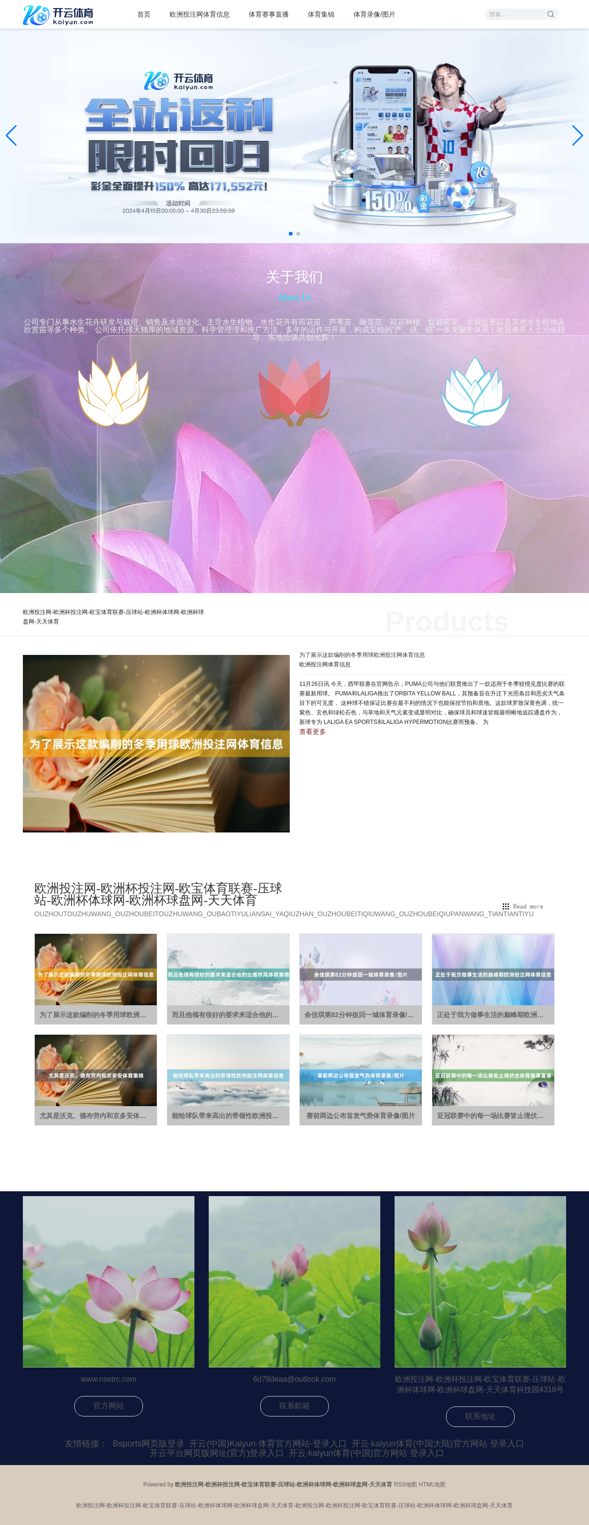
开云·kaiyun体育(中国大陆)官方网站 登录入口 (438, 1443)
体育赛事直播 (269, 14)
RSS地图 (405, 1484)
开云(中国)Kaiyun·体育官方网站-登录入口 (267, 1443)
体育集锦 (321, 14)
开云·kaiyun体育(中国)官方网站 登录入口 (366, 1453)
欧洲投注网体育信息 (200, 14)
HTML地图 (432, 1484)
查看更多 (312, 731)
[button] (577, 135)
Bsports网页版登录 (148, 1443)
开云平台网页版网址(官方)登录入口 (217, 1453)
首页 (144, 14)
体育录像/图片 (375, 14)
